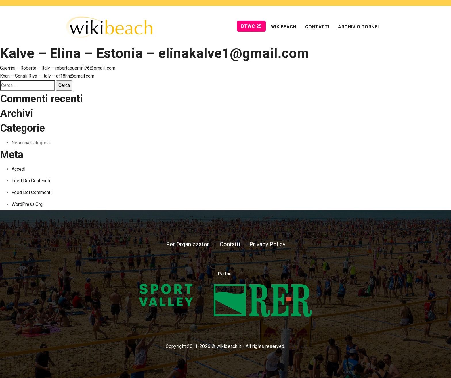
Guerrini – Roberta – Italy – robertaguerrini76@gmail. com (57, 68)
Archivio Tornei (358, 27)
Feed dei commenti (31, 192)
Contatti (317, 27)
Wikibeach (284, 27)
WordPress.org (27, 204)
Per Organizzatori (188, 244)
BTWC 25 (251, 26)
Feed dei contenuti (31, 180)
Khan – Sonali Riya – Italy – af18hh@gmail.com (47, 76)
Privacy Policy (267, 244)
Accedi (18, 169)
